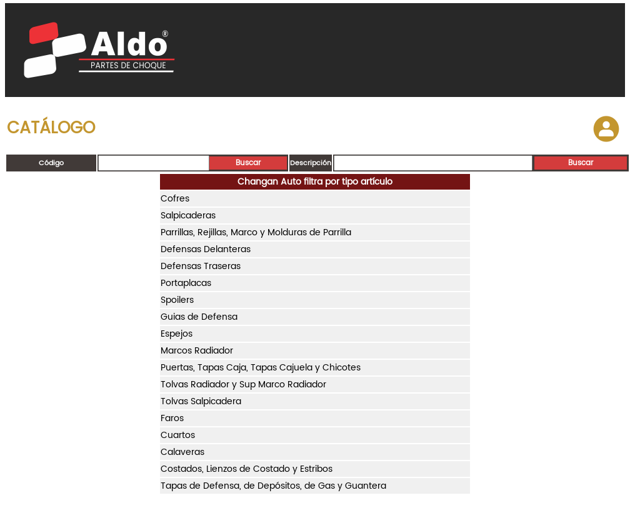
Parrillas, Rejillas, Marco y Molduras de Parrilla (256, 232)
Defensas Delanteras (206, 249)
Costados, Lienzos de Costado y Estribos (246, 469)
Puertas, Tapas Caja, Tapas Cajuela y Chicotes (261, 367)
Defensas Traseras (201, 266)
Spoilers (177, 300)
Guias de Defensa (199, 317)
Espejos (176, 334)
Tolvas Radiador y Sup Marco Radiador (243, 384)
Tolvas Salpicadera (201, 401)
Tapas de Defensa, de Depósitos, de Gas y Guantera (273, 486)
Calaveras (182, 452)
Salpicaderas (188, 215)
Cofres (175, 198)
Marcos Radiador (197, 351)
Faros (172, 418)
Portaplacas (186, 283)
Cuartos (178, 435)
